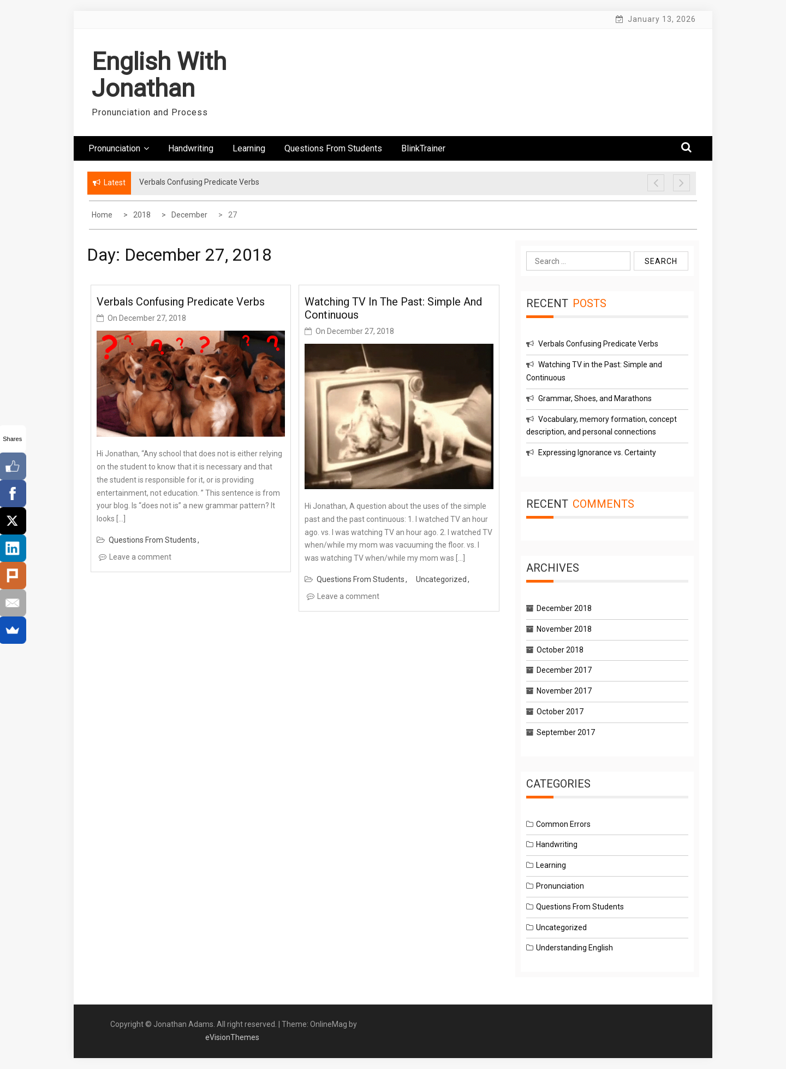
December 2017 (564, 670)
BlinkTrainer (423, 148)
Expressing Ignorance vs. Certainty (597, 452)
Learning (249, 148)
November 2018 (564, 629)
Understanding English (574, 947)
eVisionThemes (232, 1037)
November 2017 (564, 690)
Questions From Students (333, 148)
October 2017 (560, 711)
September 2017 (566, 732)
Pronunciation (118, 148)
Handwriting (190, 148)
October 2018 (560, 649)
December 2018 (564, 608)
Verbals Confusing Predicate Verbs (181, 301)
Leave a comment (140, 557)
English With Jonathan (159, 75)
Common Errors (563, 824)
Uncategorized (441, 579)
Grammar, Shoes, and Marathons (595, 398)
